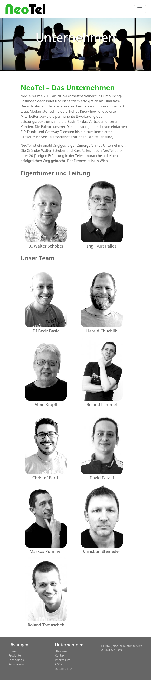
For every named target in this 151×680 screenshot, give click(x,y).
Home (12, 651)
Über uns (61, 651)
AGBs (58, 664)
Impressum (62, 660)
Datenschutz (63, 669)
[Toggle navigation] (140, 9)
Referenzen (16, 664)
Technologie (16, 660)
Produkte (14, 655)
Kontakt (60, 655)
